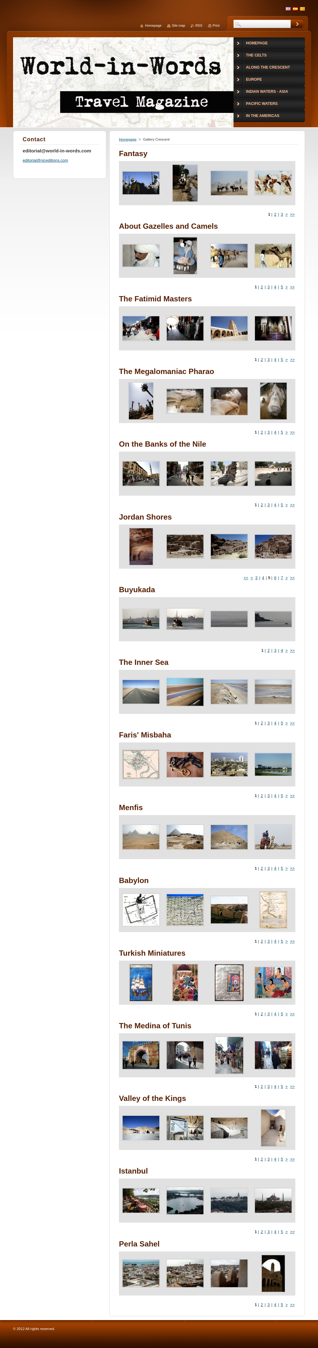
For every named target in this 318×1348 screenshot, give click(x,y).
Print (216, 25)
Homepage (127, 139)
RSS (198, 25)
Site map (178, 25)
